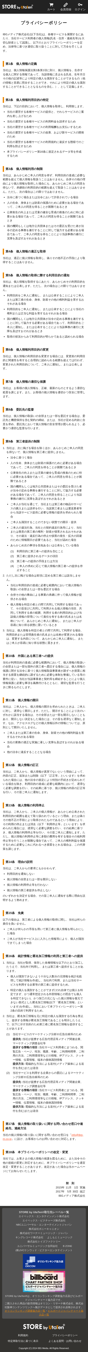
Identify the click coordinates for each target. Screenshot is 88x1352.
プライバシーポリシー (65, 1335)
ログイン (80, 9)
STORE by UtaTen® (17, 6)
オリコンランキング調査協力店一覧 (25, 1310)
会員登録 (65, 9)
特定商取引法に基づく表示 (23, 1341)
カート (51, 9)
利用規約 (23, 1335)
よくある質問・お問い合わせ (64, 1341)
